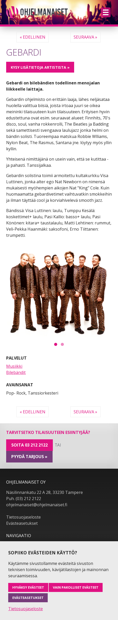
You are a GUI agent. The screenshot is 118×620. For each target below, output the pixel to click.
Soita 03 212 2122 (29, 445)
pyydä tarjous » (29, 456)
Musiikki (14, 366)
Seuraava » (85, 37)
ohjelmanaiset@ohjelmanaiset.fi (36, 505)
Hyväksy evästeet (28, 587)
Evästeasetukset (22, 523)
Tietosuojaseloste (23, 517)
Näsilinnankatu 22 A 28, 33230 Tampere (44, 492)
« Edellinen (32, 37)
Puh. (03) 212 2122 (23, 498)
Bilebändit (16, 372)
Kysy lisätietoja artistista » (40, 67)
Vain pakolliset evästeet (76, 587)
